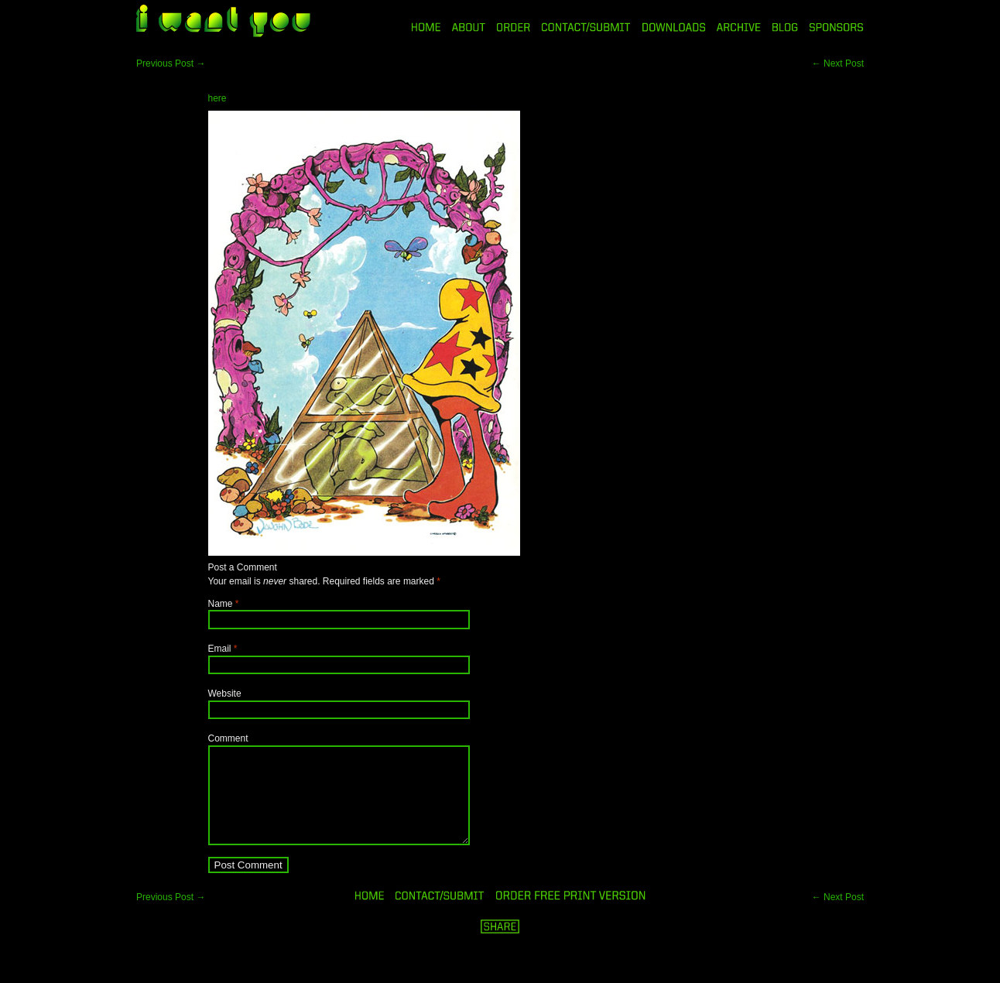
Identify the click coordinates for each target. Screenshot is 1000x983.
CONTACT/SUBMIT (586, 27)
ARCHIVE (739, 27)
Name (220, 603)
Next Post (838, 63)
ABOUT (468, 27)
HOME (426, 27)
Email (219, 648)
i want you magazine (223, 22)
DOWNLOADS (673, 27)
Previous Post (170, 63)
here (217, 98)
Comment (228, 738)
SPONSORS (837, 27)
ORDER (513, 27)
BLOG (785, 27)
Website (224, 693)
